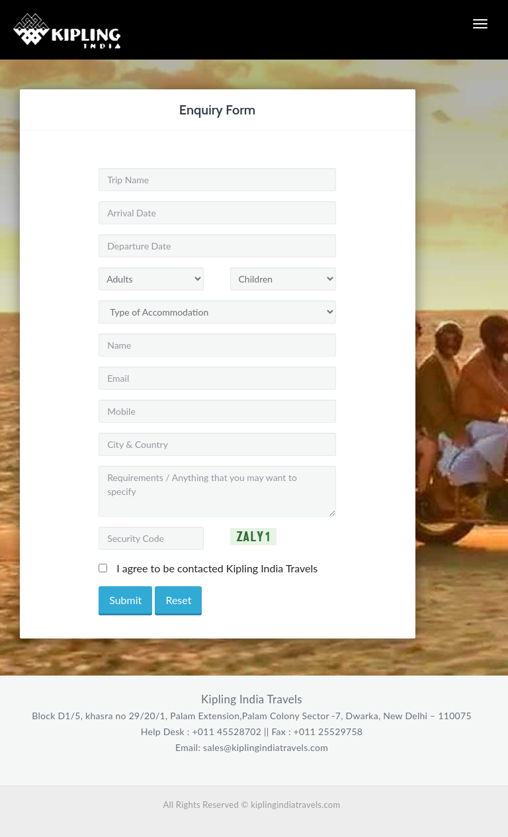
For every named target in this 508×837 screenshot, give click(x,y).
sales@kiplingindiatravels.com (264, 747)
